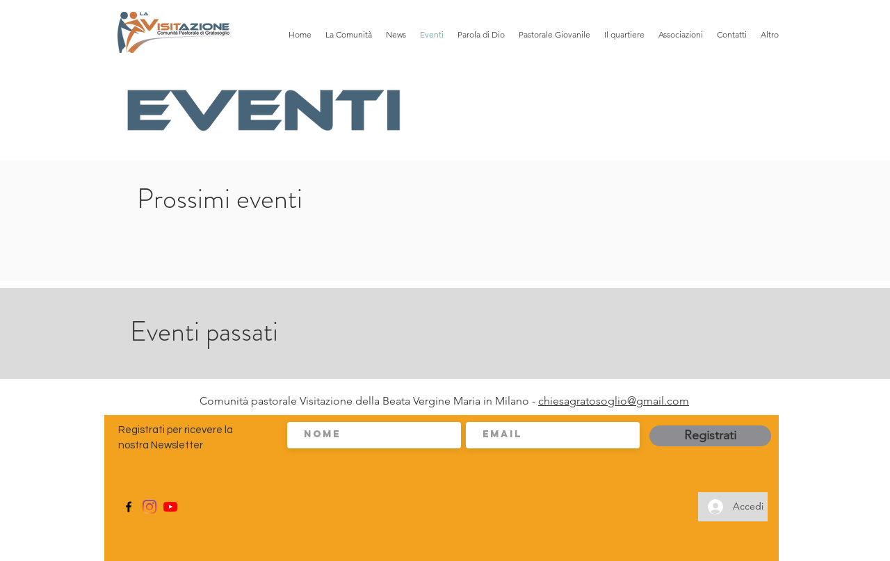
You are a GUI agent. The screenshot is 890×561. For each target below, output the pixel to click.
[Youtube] (170, 507)
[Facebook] (129, 507)
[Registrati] (710, 435)
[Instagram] (149, 507)
